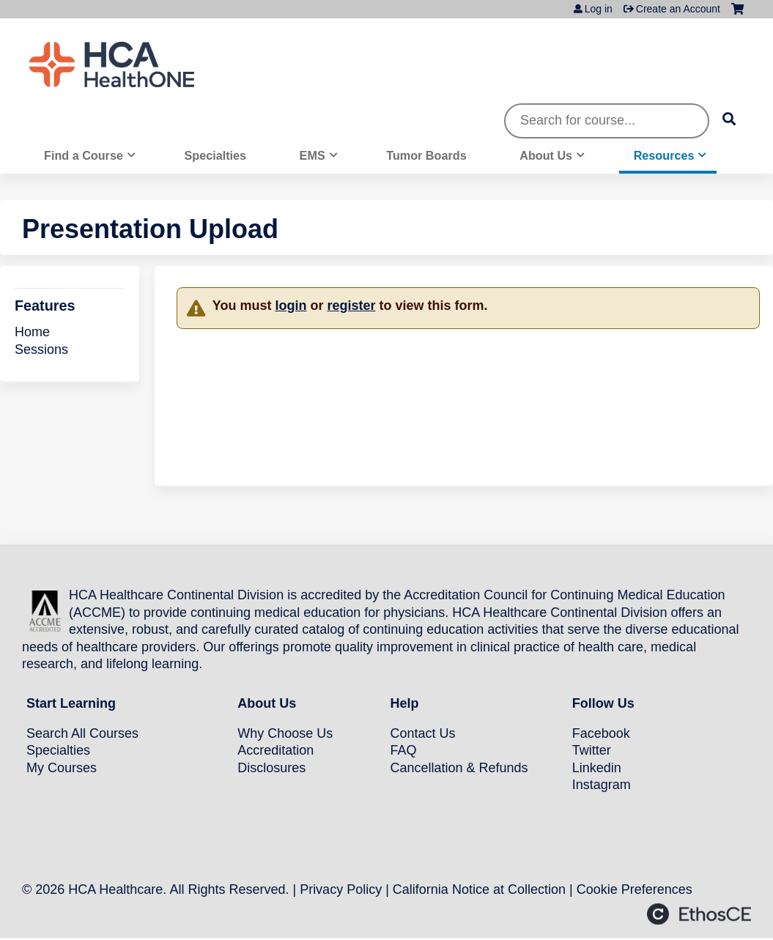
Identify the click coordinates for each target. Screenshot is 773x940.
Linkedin (596, 767)
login (290, 305)
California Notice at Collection (479, 889)
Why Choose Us (285, 733)
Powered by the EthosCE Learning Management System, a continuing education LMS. (699, 914)
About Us (545, 155)
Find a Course (83, 155)
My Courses (61, 767)
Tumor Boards (426, 155)
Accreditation (275, 750)
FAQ (404, 750)
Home (32, 332)
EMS (312, 155)
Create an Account (678, 9)
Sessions (41, 349)
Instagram (601, 784)
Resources (664, 155)
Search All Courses (82, 733)
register (351, 305)
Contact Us (423, 733)
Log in (599, 9)
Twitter (591, 750)
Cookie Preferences (634, 889)
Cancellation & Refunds (459, 767)
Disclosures (271, 767)
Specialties (215, 155)
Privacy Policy (341, 889)
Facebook (601, 733)
